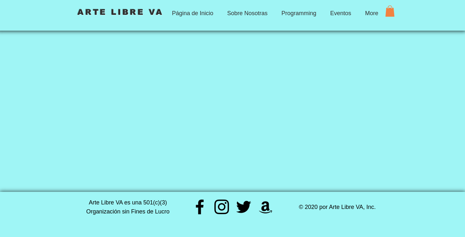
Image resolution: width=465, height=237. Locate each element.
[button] (390, 11)
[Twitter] (243, 207)
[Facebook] (200, 207)
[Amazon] (265, 207)
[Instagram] (222, 207)
